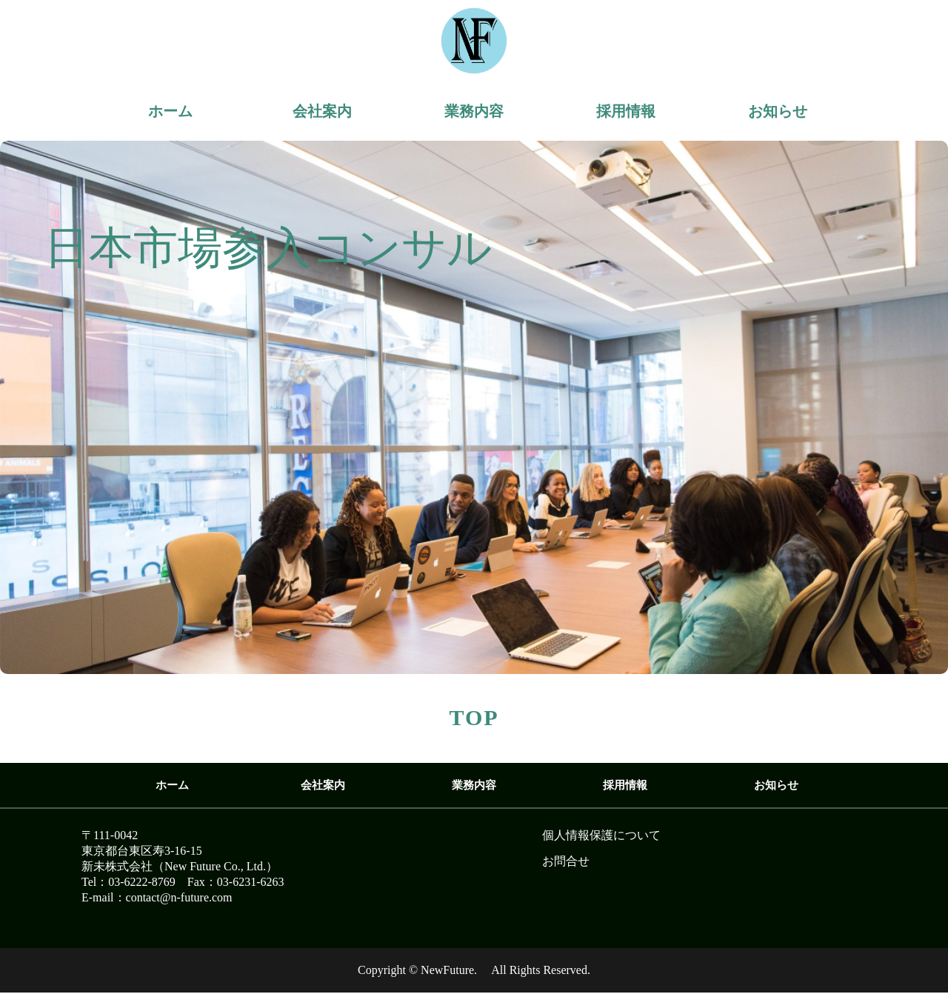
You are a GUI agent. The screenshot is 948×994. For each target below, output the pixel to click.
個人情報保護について (601, 835)
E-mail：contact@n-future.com (157, 897)
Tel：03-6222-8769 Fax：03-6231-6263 (182, 881)
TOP (473, 717)
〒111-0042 (109, 835)
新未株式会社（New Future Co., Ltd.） (179, 866)
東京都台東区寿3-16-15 (141, 850)
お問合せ (566, 861)
